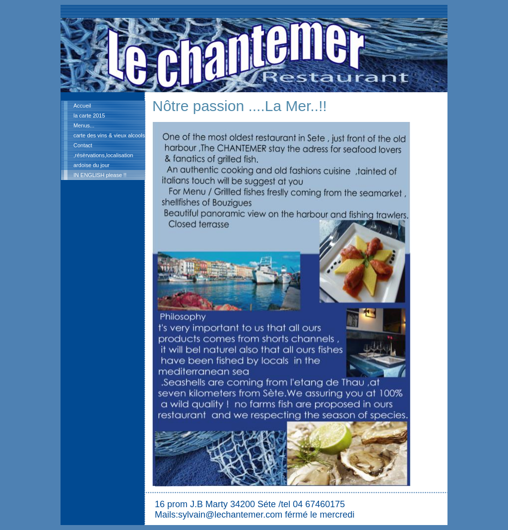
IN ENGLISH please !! (100, 175)
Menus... (83, 125)
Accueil (82, 106)
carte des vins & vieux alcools (109, 135)
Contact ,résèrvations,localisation (103, 150)
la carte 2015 (89, 115)
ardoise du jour (91, 165)
